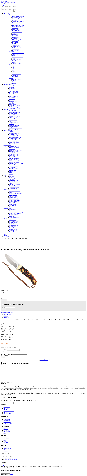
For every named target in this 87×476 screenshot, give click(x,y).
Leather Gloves (13, 224)
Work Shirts (15, 34)
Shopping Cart (7, 419)
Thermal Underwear (17, 18)
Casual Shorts (15, 29)
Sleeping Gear (12, 170)
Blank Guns (12, 88)
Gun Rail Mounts (13, 93)
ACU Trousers (15, 49)
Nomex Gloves (12, 226)
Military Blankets (13, 159)
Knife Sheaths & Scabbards (15, 128)
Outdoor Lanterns (13, 214)
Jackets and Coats (16, 24)
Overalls (14, 62)
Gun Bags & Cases (13, 91)
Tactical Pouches (13, 188)
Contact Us (10, 2)
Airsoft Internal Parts (14, 141)
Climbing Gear (12, 153)
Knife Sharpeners (13, 126)
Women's (11, 51)
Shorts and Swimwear (17, 57)
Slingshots (11, 103)
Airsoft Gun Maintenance (15, 139)
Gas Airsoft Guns (13, 143)
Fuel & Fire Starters (14, 158)
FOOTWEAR (7, 407)
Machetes (11, 124)
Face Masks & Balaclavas (15, 193)
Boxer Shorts (15, 28)
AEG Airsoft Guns (13, 131)
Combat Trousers (16, 45)
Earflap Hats (12, 192)
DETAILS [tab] (6, 316)
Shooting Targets (13, 101)
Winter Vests (15, 54)
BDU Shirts (15, 42)
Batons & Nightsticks (14, 146)
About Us (6, 429)
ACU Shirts (15, 41)
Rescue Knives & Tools (14, 116)
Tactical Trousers (16, 46)
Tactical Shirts (15, 38)
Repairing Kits (12, 164)
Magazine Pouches (13, 96)
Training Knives (13, 120)
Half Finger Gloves (13, 221)
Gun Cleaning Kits (13, 92)
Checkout (12, 474)
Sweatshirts (15, 75)
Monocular (12, 97)
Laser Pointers (12, 95)
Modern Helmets (13, 204)
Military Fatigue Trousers (18, 47)
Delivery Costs (7, 422)
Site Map (6, 443)
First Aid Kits (12, 156)
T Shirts (14, 33)
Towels (11, 174)
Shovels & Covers (13, 168)
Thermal (14, 67)
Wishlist (5, 2)
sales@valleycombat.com (11, 459)
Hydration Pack (13, 181)
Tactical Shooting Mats (14, 107)
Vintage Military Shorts (17, 26)
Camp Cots (12, 149)
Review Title (4, 349)
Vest (13, 66)
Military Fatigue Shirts (17, 39)
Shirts (13, 71)
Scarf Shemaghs (13, 205)
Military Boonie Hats (14, 199)
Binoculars (11, 87)
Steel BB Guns (12, 104)
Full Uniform (15, 76)
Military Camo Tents (14, 160)
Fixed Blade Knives (14, 110)
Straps (10, 172)
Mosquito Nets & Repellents (16, 163)
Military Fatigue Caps (14, 200)
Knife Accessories (13, 129)
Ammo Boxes (12, 85)
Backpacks (11, 176)
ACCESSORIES (7, 412)
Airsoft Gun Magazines (14, 138)
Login (2, 1)
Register (5, 1)
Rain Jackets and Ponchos (18, 25)
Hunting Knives (13, 113)
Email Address (4, 356)
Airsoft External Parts (14, 135)
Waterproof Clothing (17, 17)
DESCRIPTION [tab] (7, 314)
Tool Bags (11, 179)
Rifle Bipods (12, 100)
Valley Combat (4, 3)
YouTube (6, 451)
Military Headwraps (14, 201)
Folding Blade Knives (14, 112)
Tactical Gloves (13, 230)
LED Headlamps (13, 209)
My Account (6, 439)
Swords (11, 121)
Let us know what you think (7, 354)
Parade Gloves (12, 227)
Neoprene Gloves (13, 225)
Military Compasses (14, 162)
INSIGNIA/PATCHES (9, 411)
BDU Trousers (15, 50)
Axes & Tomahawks (14, 122)
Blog (5, 450)
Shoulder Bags (12, 185)
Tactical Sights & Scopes (15, 108)
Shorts (13, 70)
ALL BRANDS (7, 414)
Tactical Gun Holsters (14, 105)
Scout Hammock (13, 167)
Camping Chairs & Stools (15, 150)
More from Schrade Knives (8, 312)
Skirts (13, 55)
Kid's (10, 64)
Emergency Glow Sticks (15, 155)
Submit (4, 308)
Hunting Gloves (13, 222)
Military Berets (12, 197)
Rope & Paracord (13, 166)
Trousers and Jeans (16, 63)
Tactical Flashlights (14, 217)
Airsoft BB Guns (13, 134)
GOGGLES (6, 408)
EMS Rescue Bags (13, 180)
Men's (10, 14)
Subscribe (3, 404)
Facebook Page (7, 448)
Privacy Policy (7, 432)
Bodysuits (14, 83)
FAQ (5, 433)
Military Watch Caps (14, 202)
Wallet (10, 183)
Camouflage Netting (14, 147)
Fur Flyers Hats (13, 195)
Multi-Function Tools (14, 125)
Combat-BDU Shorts (17, 32)
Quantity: (3, 295)
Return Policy (7, 421)
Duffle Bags (12, 178)
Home (2, 2)
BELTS (5, 410)
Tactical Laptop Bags (14, 187)
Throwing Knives (13, 118)
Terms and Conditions (9, 423)
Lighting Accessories (14, 210)
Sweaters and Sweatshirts (18, 21)
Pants (13, 82)
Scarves (11, 206)
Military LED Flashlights (15, 213)
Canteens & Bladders (14, 151)
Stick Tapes (12, 171)
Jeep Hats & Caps (13, 196)
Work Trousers (15, 43)
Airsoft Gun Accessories (15, 137)
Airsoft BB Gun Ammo (14, 133)
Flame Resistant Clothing (18, 16)
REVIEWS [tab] (6, 317)
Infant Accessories (16, 79)
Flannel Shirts (15, 36)
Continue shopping (5, 474)
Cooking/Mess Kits (13, 154)
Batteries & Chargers (14, 142)
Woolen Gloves (13, 231)
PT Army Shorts (16, 30)
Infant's (11, 78)
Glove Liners (12, 220)
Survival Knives (13, 117)
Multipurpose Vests (16, 22)
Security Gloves (13, 229)
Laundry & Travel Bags (15, 184)
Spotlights (11, 216)
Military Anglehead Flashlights (16, 212)
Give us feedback (44, 360)
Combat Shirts (15, 37)
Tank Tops (14, 60)
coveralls (14, 20)
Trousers (14, 72)
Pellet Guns (12, 99)
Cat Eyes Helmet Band (14, 191)
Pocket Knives (12, 114)
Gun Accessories (13, 89)
